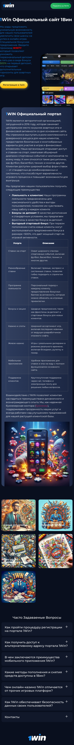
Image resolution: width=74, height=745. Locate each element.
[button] (37, 629)
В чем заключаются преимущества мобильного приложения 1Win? (32, 658)
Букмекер (41, 405)
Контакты (12, 717)
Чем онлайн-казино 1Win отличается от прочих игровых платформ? (33, 688)
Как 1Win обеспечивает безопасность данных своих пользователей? (34, 703)
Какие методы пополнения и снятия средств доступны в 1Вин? (33, 673)
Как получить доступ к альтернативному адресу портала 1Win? (36, 644)
